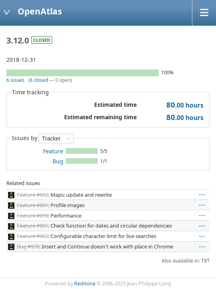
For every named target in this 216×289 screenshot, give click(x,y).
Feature (53, 151)
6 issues (15, 80)
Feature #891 (32, 205)
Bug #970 (28, 246)
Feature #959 (32, 215)
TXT (205, 260)
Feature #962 (32, 236)
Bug (57, 161)
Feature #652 (32, 194)
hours (185, 105)
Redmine (84, 283)
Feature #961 (32, 225)
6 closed (39, 80)
